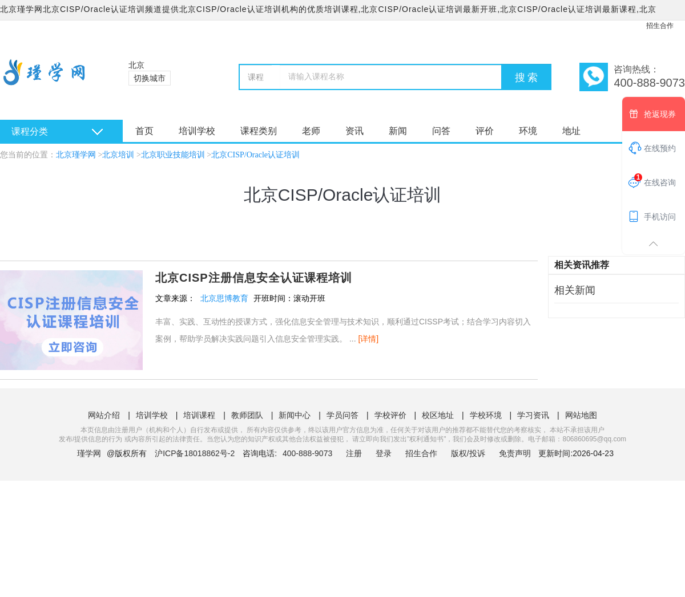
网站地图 (581, 415)
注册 (354, 453)
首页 (144, 131)
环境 (528, 131)
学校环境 (486, 415)
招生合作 (660, 26)
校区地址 (438, 415)
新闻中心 (295, 415)
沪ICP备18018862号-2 (195, 453)
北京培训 (118, 155)
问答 (441, 131)
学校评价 (390, 415)
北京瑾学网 (76, 155)
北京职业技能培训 (173, 155)
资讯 (354, 131)
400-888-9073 (309, 453)
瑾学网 (89, 453)
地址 (571, 131)
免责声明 (515, 453)
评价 (485, 131)
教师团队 (247, 415)
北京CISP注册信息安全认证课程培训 (253, 277)
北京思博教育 (224, 298)
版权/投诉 (468, 453)
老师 (311, 131)
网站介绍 (104, 415)
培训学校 (197, 131)
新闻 (398, 131)
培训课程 (199, 415)
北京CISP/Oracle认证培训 (255, 155)
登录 (384, 453)
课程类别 (258, 131)
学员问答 (342, 415)
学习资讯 (533, 415)
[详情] (368, 338)
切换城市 (150, 78)
